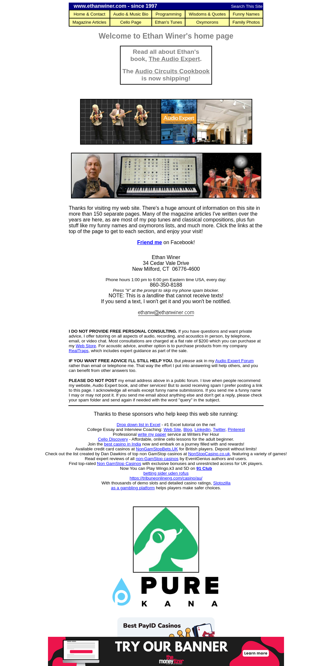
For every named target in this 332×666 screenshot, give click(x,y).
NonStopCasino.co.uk (209, 453)
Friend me (149, 242)
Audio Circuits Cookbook (172, 71)
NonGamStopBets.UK (157, 448)
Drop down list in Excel (138, 424)
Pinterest (236, 429)
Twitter (219, 429)
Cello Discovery (113, 439)
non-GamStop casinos (157, 458)
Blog (188, 429)
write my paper (152, 434)
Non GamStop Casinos (119, 463)
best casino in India (122, 444)
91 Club (204, 468)
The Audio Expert (174, 58)
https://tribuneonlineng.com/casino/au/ (166, 478)
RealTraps (79, 350)
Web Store (86, 345)
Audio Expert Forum (234, 360)
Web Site (172, 429)
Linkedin (203, 429)
